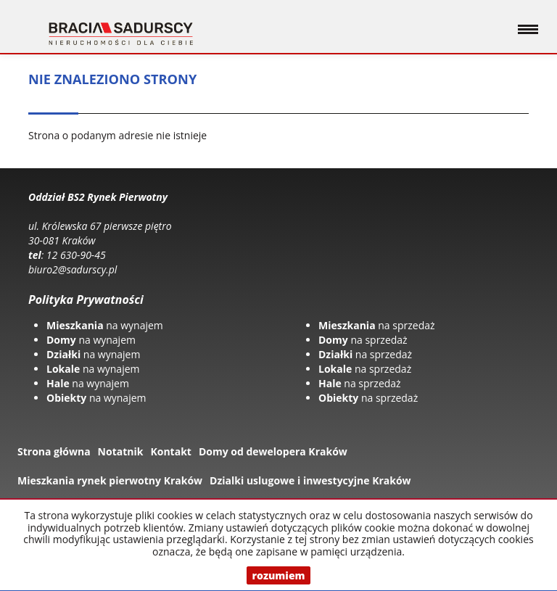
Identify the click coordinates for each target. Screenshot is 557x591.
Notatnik (121, 451)
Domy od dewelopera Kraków (273, 451)
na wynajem (104, 325)
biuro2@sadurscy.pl (72, 269)
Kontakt (170, 451)
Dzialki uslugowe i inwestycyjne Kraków (310, 480)
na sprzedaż (376, 325)
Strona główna (54, 451)
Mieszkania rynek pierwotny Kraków (109, 480)
